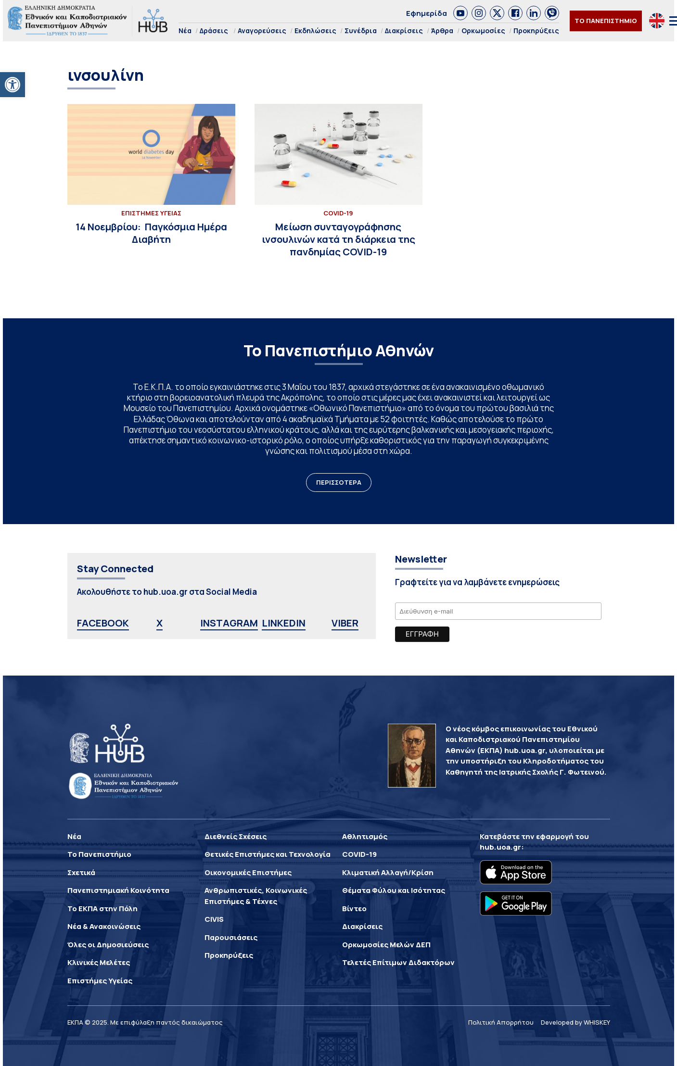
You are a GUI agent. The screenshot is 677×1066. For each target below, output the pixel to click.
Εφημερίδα (426, 13)
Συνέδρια (361, 30)
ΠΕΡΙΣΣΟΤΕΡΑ (338, 482)
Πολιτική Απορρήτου (501, 1022)
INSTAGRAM (229, 622)
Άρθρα (442, 30)
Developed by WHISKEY (575, 1022)
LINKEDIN (284, 622)
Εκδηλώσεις (315, 30)
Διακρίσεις (404, 30)
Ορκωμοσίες (483, 30)
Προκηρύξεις (536, 30)
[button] (12, 84)
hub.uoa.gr (500, 847)
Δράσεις (214, 30)
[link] (460, 13)
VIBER (345, 622)
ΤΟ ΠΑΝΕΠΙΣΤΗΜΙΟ (606, 20)
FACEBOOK (103, 622)
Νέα (185, 30)
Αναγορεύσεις (262, 30)
